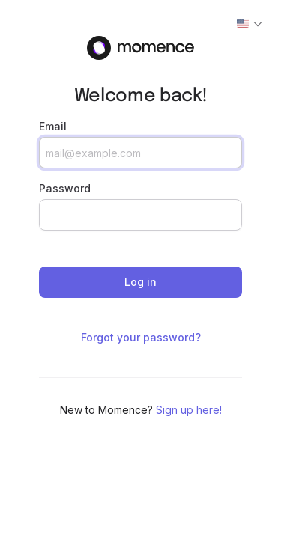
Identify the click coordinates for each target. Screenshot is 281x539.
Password (65, 188)
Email (53, 126)
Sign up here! (189, 410)
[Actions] (249, 24)
